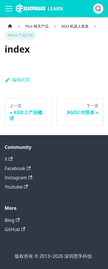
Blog (12, 220)
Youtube (16, 187)
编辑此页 (17, 79)
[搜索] (98, 8)
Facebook (18, 168)
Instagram (18, 177)
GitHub (15, 229)
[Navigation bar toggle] (9, 8)
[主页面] (10, 26)
